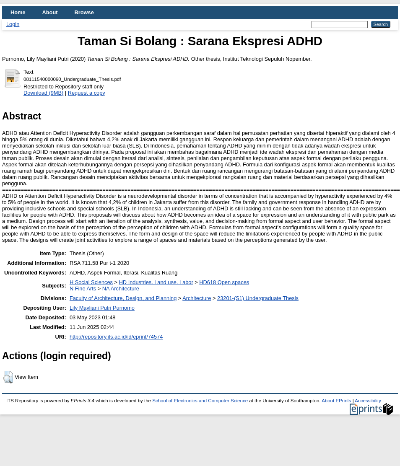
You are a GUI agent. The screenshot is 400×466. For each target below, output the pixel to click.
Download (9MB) (43, 93)
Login (12, 24)
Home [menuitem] (18, 12)
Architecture (196, 298)
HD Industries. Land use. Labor (156, 282)
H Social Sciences (91, 282)
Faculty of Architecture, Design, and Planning (123, 298)
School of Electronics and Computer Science (200, 400)
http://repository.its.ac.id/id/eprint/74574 (116, 337)
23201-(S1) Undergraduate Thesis (258, 298)
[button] (8, 377)
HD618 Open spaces (224, 282)
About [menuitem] (50, 12)
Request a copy (86, 93)
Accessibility (368, 400)
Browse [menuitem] (84, 12)
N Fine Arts (83, 288)
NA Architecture (120, 288)
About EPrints (336, 400)
